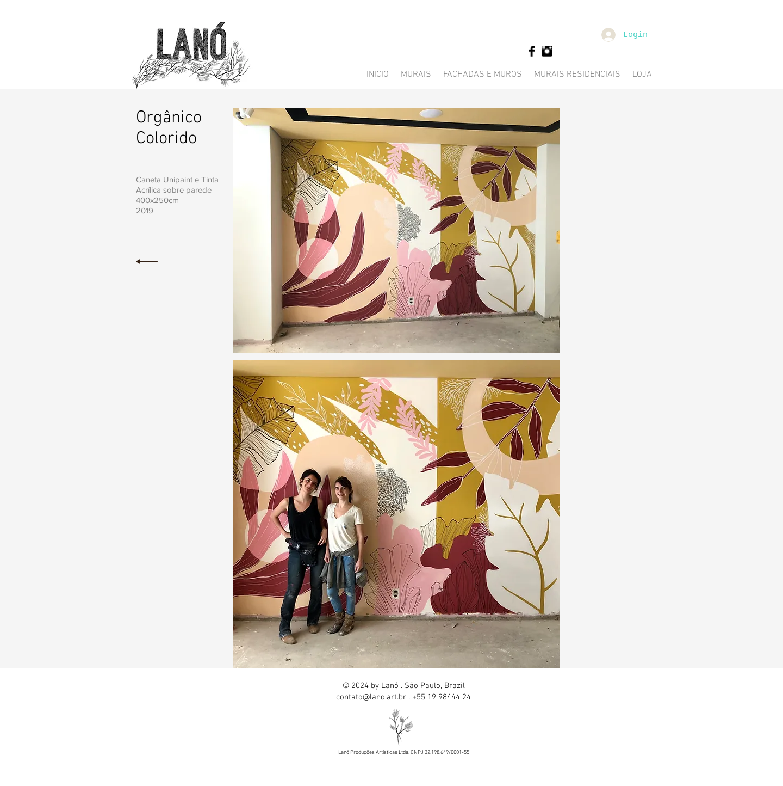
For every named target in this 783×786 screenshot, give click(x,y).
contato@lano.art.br (371, 697)
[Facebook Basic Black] (531, 51)
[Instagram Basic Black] (547, 51)
